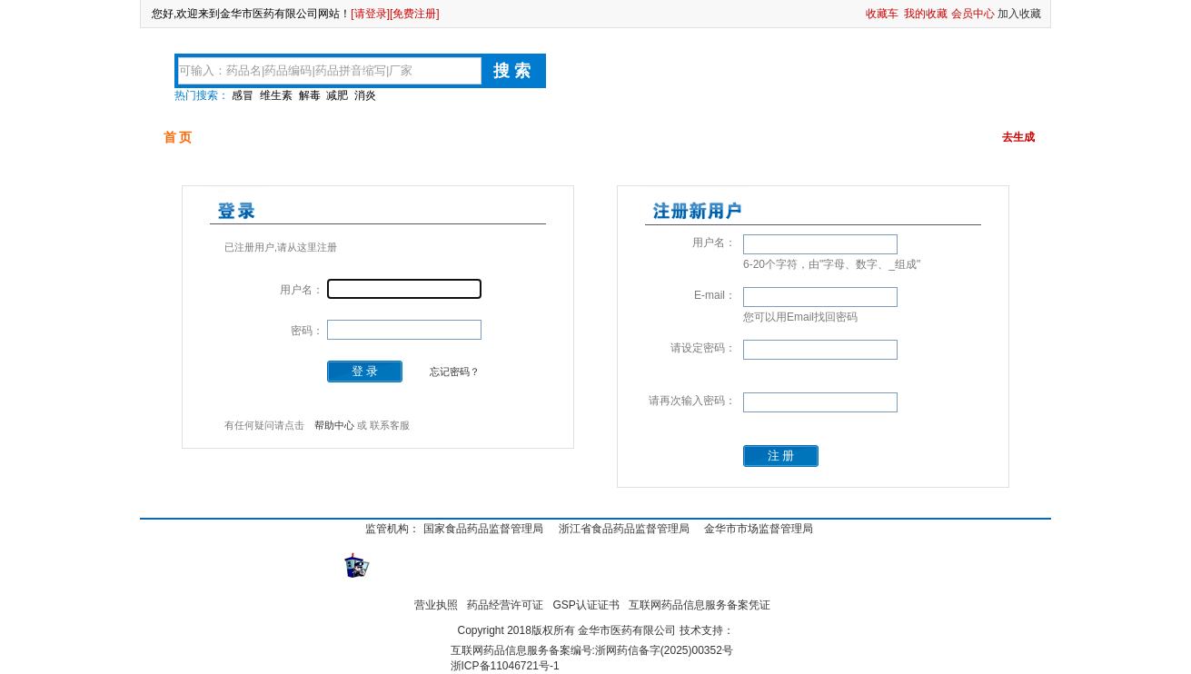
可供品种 (264, 137)
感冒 (242, 95)
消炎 (365, 95)
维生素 (276, 95)
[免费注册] (415, 13)
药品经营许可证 (505, 605)
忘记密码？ (455, 371)
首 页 (178, 137)
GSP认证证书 (586, 605)
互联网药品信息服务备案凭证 (699, 605)
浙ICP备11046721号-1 (505, 665)
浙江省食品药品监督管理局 (624, 528)
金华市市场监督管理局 (758, 528)
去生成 (1018, 137)
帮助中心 (334, 425)
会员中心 (973, 13)
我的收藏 (926, 13)
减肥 (337, 95)
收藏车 (882, 13)
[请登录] (370, 13)
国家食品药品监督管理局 (483, 528)
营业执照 (436, 605)
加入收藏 (1019, 13)
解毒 (310, 95)
